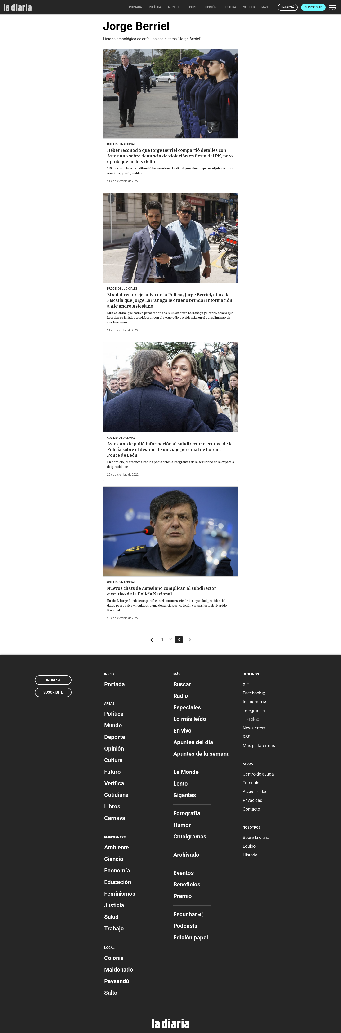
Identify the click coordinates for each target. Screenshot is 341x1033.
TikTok (251, 719)
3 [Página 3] (179, 639)
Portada (114, 684)
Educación (117, 882)
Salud (111, 917)
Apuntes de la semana (201, 754)
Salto (110, 993)
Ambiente (116, 847)
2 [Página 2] (170, 639)
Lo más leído (189, 719)
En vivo (182, 730)
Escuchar (188, 914)
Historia (250, 854)
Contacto (251, 809)
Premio (182, 896)
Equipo (249, 846)
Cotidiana (116, 795)
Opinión (114, 748)
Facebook (254, 692)
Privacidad (252, 800)
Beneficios (186, 884)
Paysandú (116, 981)
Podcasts (185, 926)
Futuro (112, 771)
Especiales (187, 707)
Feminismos (119, 893)
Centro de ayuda (258, 774)
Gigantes (184, 795)
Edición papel (190, 937)
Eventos (183, 873)
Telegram (254, 710)
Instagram (254, 701)
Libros (112, 806)
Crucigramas (189, 836)
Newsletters (254, 727)
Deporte (114, 737)
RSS (247, 736)
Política (114, 714)
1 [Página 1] (162, 639)
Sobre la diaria (256, 837)
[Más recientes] (151, 641)
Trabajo (114, 928)
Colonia (114, 958)
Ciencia (113, 859)
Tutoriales (252, 782)
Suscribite (313, 7)
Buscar (182, 684)
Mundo (113, 725)
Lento (180, 783)
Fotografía (186, 813)
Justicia (114, 905)
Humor (182, 825)
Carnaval (115, 818)
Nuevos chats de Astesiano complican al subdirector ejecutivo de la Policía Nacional (161, 591)
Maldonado (118, 969)
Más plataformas (259, 745)
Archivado (186, 854)
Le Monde (186, 772)
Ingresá (287, 7)
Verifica (114, 783)
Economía (117, 870)
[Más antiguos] (190, 641)
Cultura (113, 760)
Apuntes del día (193, 742)
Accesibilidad (255, 791)
